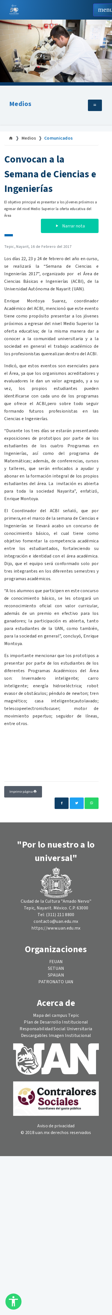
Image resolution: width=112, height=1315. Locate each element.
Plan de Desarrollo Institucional (56, 1022)
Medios (20, 104)
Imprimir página (23, 791)
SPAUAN (56, 975)
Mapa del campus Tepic (56, 1015)
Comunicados (58, 138)
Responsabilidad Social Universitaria (56, 1029)
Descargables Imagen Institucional (56, 1035)
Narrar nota (70, 226)
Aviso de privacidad (55, 1126)
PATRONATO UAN (55, 982)
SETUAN (56, 968)
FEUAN (56, 962)
